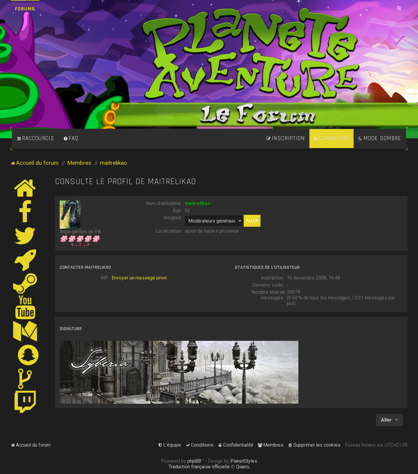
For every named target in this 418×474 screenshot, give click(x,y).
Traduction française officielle (199, 467)
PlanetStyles (243, 461)
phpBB (194, 461)
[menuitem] (71, 138)
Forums (25, 8)
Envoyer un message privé (139, 278)
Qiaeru (242, 467)
